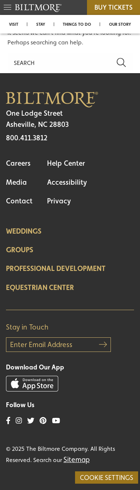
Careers (18, 163)
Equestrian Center (40, 287)
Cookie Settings (106, 477)
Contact (19, 201)
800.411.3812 (26, 138)
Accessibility (67, 182)
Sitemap (76, 459)
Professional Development (56, 268)
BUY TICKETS (113, 7)
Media (16, 182)
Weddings (23, 231)
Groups (19, 250)
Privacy (59, 201)
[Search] (61, 63)
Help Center (66, 163)
